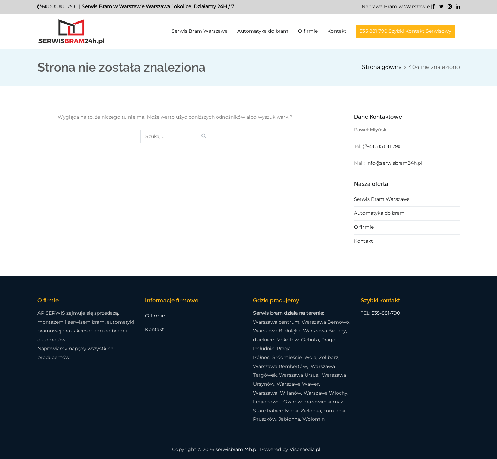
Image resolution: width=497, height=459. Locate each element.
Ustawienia (263, 263)
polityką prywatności (168, 239)
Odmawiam (328, 263)
